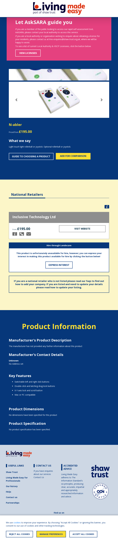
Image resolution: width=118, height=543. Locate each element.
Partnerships (12, 502)
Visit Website (82, 228)
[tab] (27, 192)
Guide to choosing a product (31, 156)
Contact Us (39, 477)
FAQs (8, 491)
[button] (16, 100)
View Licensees (28, 53)
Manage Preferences (51, 534)
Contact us (11, 497)
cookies (17, 522)
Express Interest (59, 265)
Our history (12, 486)
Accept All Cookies (83, 534)
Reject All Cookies (19, 534)
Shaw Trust (12, 472)
